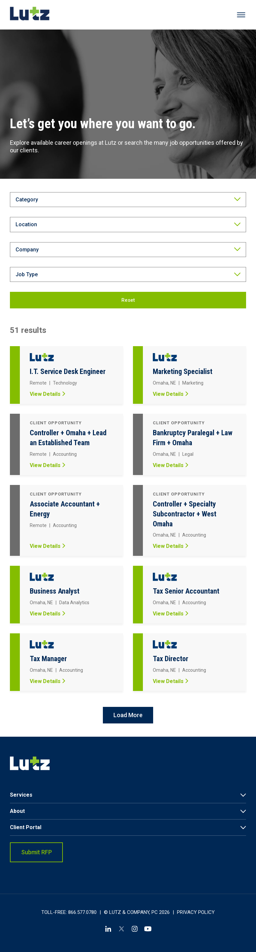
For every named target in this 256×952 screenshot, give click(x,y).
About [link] (17, 811)
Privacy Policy (196, 912)
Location (26, 224)
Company (27, 249)
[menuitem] (128, 795)
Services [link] (21, 795)
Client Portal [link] (25, 827)
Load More (128, 715)
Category (27, 199)
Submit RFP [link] (36, 852)
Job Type (27, 274)
